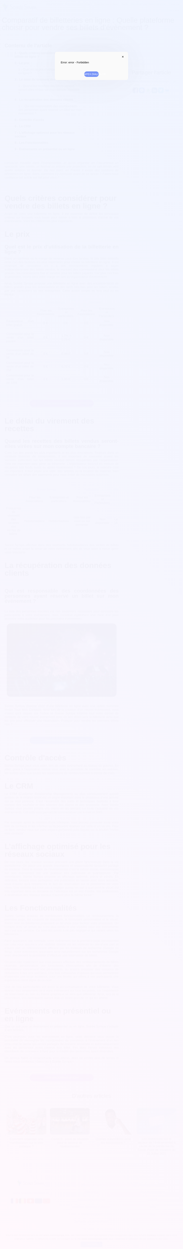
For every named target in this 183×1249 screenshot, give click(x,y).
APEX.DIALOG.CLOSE (121, 56)
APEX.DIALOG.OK (91, 74)
